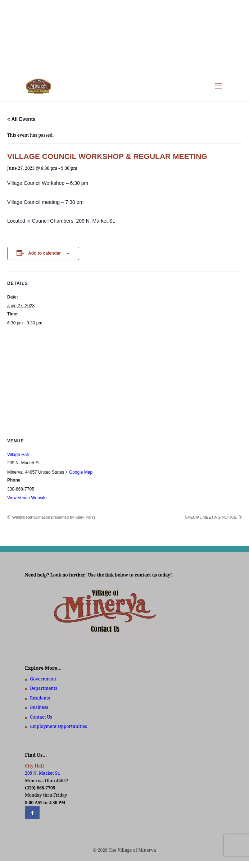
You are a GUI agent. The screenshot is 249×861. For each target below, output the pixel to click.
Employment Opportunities (58, 726)
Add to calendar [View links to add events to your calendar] (44, 253)
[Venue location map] (124, 383)
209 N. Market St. (42, 773)
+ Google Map (78, 472)
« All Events (21, 119)
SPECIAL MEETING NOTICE (211, 517)
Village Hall (18, 454)
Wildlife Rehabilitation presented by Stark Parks (53, 517)
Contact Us (41, 717)
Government (43, 679)
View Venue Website (27, 497)
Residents (40, 698)
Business (39, 707)
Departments (43, 688)
